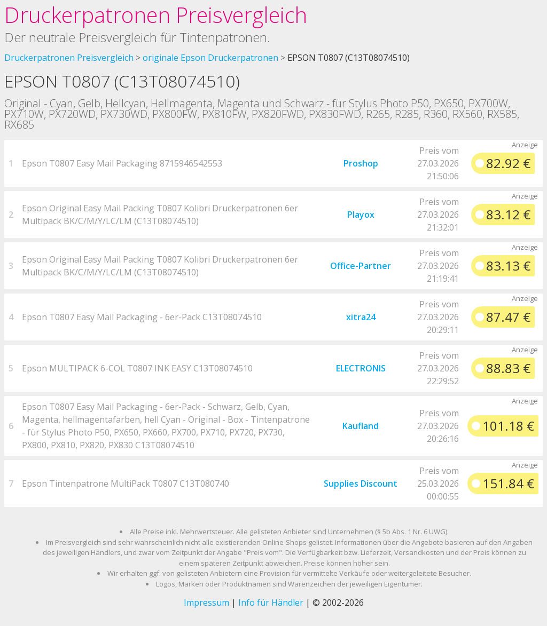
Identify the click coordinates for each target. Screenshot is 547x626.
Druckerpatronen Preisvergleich (155, 14)
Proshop (360, 163)
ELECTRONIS (361, 368)
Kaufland (360, 426)
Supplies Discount (360, 483)
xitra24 (361, 317)
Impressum (206, 602)
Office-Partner (360, 266)
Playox (360, 214)
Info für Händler (270, 602)
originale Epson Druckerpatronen (210, 58)
